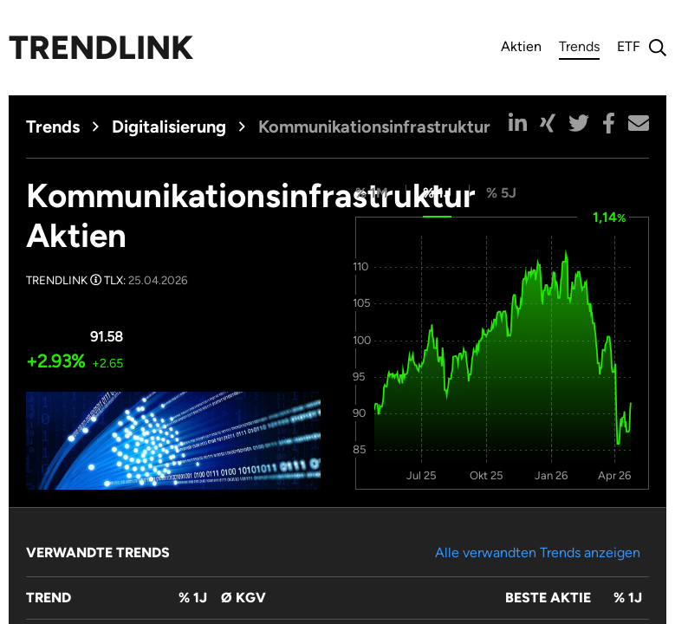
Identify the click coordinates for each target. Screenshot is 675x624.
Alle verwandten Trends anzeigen (537, 552)
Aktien (521, 46)
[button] (518, 123)
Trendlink (101, 47)
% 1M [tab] (371, 193)
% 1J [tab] (437, 193)
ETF (628, 46)
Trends (579, 49)
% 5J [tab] (501, 193)
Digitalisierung (169, 126)
